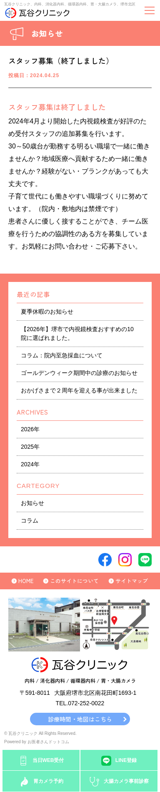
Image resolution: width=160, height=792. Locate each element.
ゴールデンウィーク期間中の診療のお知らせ (79, 373)
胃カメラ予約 (48, 781)
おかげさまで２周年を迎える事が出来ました (79, 390)
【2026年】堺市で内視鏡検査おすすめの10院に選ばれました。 (77, 333)
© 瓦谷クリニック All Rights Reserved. (40, 733)
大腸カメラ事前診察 (126, 781)
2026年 (30, 429)
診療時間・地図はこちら (80, 719)
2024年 (30, 464)
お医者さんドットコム (48, 741)
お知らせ (32, 503)
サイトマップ (131, 581)
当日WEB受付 (48, 760)
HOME (25, 581)
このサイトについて (74, 581)
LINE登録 (126, 760)
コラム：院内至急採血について (61, 355)
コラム (29, 520)
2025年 (30, 446)
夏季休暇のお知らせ (47, 311)
